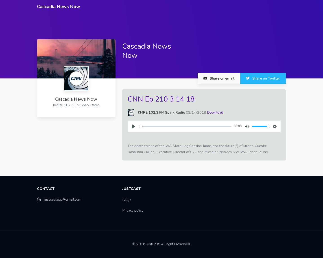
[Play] (133, 126)
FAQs (126, 199)
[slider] (185, 126)
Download (215, 112)
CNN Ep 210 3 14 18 (161, 99)
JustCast (152, 244)
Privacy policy (132, 210)
